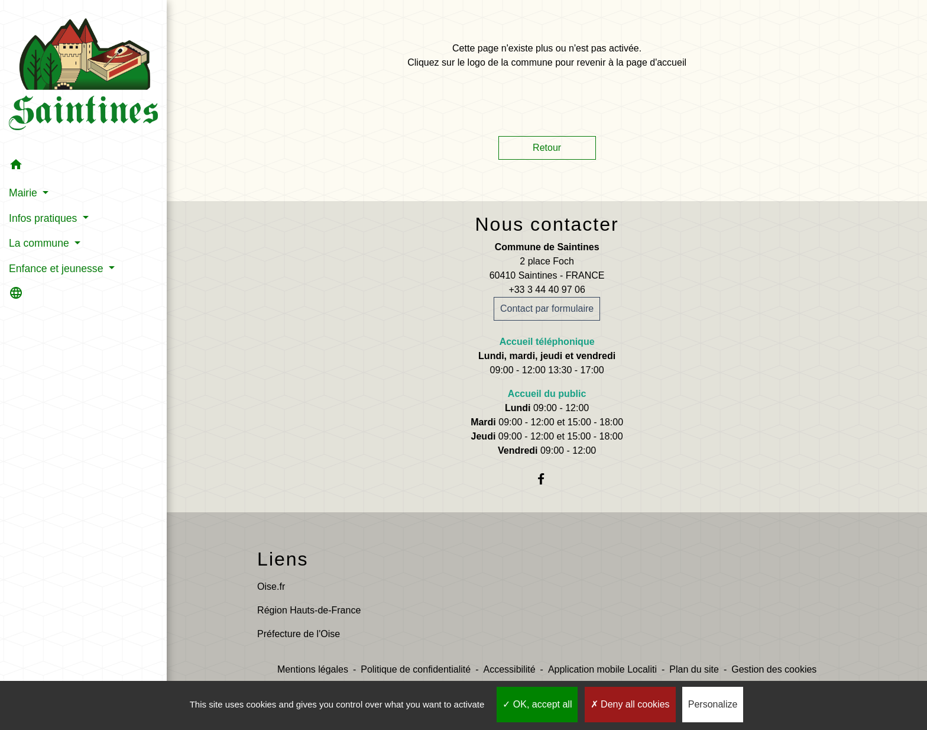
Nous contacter (546, 224)
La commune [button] (40, 243)
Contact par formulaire (547, 308)
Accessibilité (510, 669)
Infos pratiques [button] (44, 218)
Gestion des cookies (773, 669)
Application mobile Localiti (602, 669)
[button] (83, 166)
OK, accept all (537, 704)
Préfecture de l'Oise (298, 634)
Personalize (713, 704)
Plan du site (694, 669)
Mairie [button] (24, 193)
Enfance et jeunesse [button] (57, 268)
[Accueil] (83, 76)
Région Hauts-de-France (309, 610)
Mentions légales (312, 669)
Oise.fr (271, 587)
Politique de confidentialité (416, 669)
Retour (547, 148)
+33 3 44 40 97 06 (546, 290)
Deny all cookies (630, 704)
